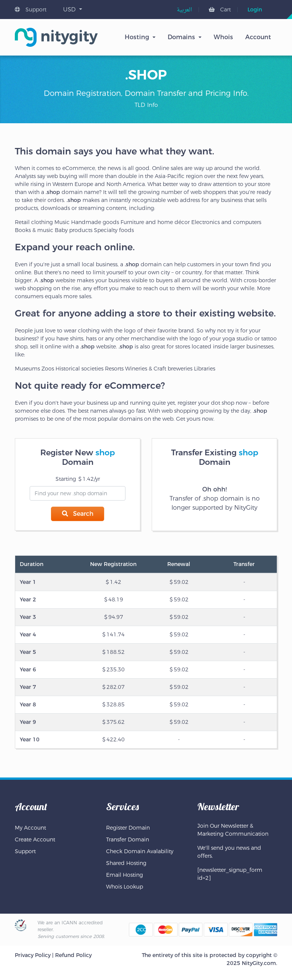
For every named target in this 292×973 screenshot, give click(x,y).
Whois (223, 37)
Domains (181, 37)
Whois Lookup (124, 886)
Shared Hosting (126, 863)
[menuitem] (184, 10)
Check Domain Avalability (139, 851)
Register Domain (128, 827)
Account (258, 37)
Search (78, 513)
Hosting (137, 37)
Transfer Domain (127, 839)
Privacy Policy (33, 955)
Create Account (35, 839)
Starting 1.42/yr (78, 478)
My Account (30, 827)
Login (255, 9)
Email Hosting (124, 874)
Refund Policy (73, 955)
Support (30, 9)
